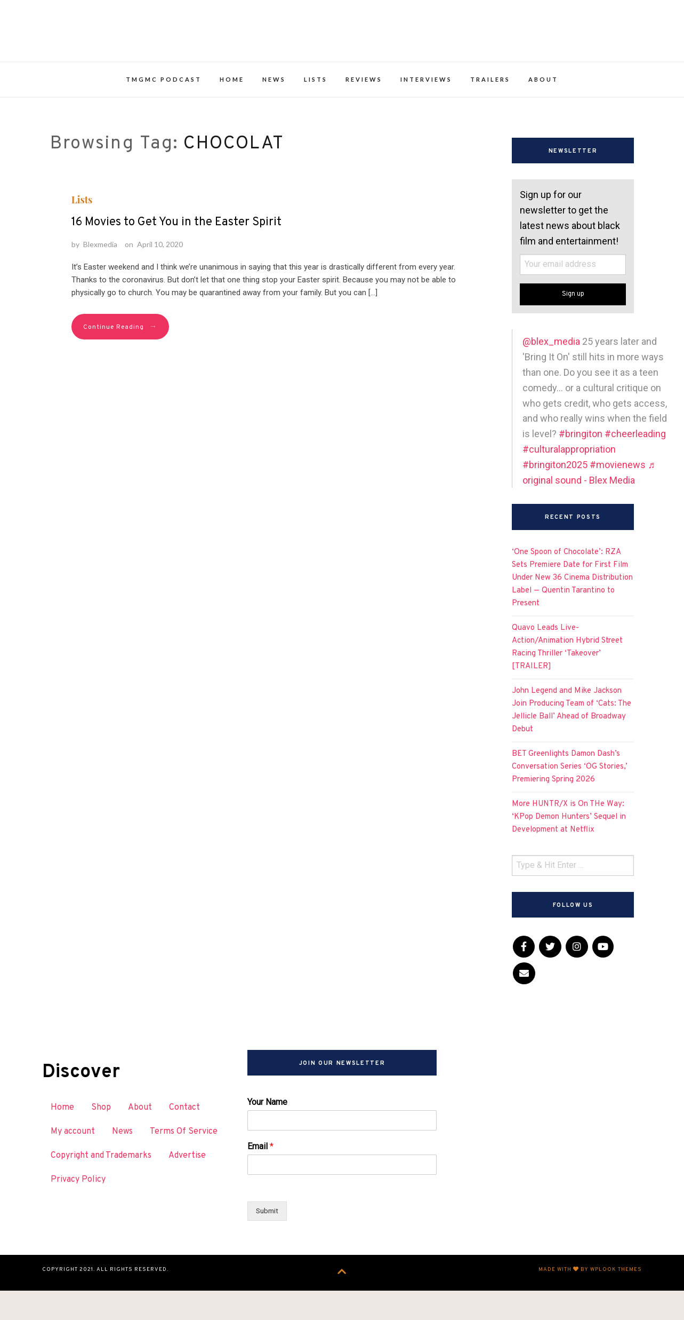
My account (73, 1163)
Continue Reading (120, 359)
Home (232, 111)
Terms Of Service (184, 1163)
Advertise (187, 1187)
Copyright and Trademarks (101, 1187)
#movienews (618, 496)
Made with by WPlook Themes (590, 1302)
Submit (268, 1242)
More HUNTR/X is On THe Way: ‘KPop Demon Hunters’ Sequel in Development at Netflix (569, 848)
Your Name (267, 1134)
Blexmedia (100, 275)
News (274, 111)
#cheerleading (635, 465)
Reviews (363, 111)
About (543, 111)
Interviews (426, 111)
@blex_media (551, 373)
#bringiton (580, 465)
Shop (101, 1139)
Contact (184, 1139)
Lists (315, 111)
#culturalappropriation (569, 480)
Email (260, 1178)
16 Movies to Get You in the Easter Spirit (176, 254)
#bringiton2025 (555, 496)
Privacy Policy (78, 1211)
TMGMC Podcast (164, 111)
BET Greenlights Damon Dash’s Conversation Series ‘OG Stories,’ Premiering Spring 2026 (569, 798)
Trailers (490, 111)
